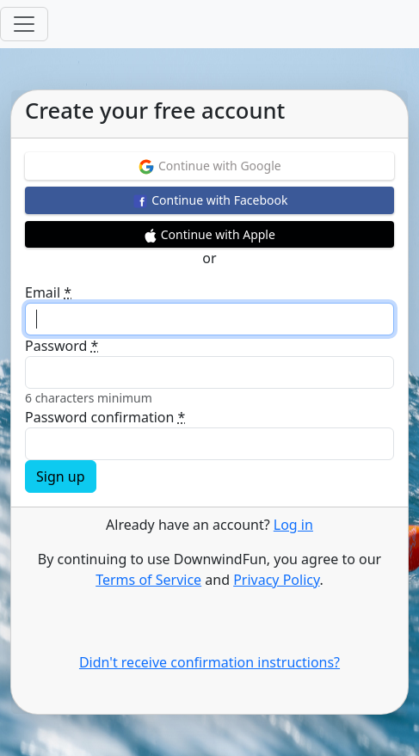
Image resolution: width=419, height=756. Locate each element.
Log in (293, 524)
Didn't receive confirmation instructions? (209, 662)
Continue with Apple (209, 234)
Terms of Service (148, 579)
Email (48, 292)
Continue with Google (209, 166)
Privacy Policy (276, 579)
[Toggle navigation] (24, 24)
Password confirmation (105, 417)
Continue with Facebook (210, 201)
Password (61, 345)
